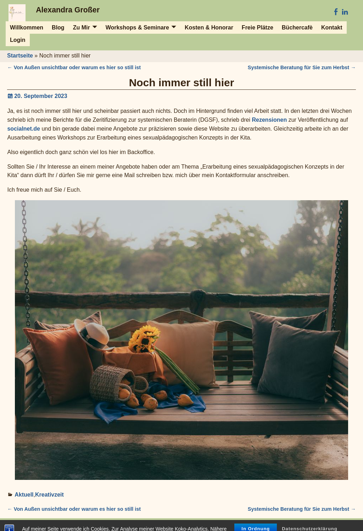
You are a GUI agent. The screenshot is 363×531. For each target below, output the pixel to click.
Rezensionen (269, 120)
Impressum (125, 524)
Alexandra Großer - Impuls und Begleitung (67, 524)
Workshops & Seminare (137, 27)
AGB (145, 524)
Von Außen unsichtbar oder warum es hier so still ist (74, 67)
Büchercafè (297, 27)
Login (18, 40)
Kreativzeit (49, 495)
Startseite (20, 56)
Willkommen (26, 27)
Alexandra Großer (68, 10)
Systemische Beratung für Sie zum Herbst (302, 67)
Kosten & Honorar (209, 27)
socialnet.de (23, 129)
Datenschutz (335, 524)
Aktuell (24, 495)
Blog (58, 27)
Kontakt (331, 27)
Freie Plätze (257, 27)
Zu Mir (81, 27)
